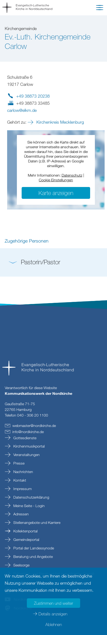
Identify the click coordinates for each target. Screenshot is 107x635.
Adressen (20, 514)
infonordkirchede (28, 432)
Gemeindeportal (25, 539)
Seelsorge (20, 565)
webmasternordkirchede (34, 425)
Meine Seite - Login (28, 506)
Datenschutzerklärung (30, 497)
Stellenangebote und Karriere (36, 522)
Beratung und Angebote (32, 556)
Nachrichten (22, 472)
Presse (18, 463)
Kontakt (19, 480)
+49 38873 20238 (33, 96)
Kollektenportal (25, 531)
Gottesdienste (24, 438)
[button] (99, 8)
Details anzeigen (53, 613)
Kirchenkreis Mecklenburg (59, 122)
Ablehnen (53, 624)
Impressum (22, 489)
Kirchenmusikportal (28, 446)
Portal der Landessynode (33, 548)
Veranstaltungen (26, 454)
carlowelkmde (22, 110)
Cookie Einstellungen (56, 180)
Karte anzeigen (56, 192)
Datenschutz (72, 175)
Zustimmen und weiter (53, 603)
